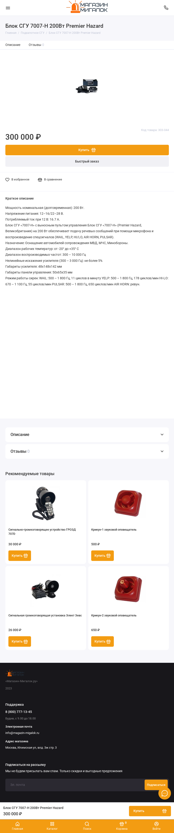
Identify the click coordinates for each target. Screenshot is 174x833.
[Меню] (8, 8)
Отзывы (36, 45)
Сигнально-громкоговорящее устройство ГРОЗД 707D (42, 532)
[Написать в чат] (164, 793)
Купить (20, 555)
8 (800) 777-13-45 (18, 712)
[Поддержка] (166, 8)
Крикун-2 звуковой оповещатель (113, 615)
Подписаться (156, 785)
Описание (12, 45)
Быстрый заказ (87, 161)
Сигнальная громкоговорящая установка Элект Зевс (45, 615)
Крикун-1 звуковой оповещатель (113, 529)
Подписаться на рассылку (25, 765)
